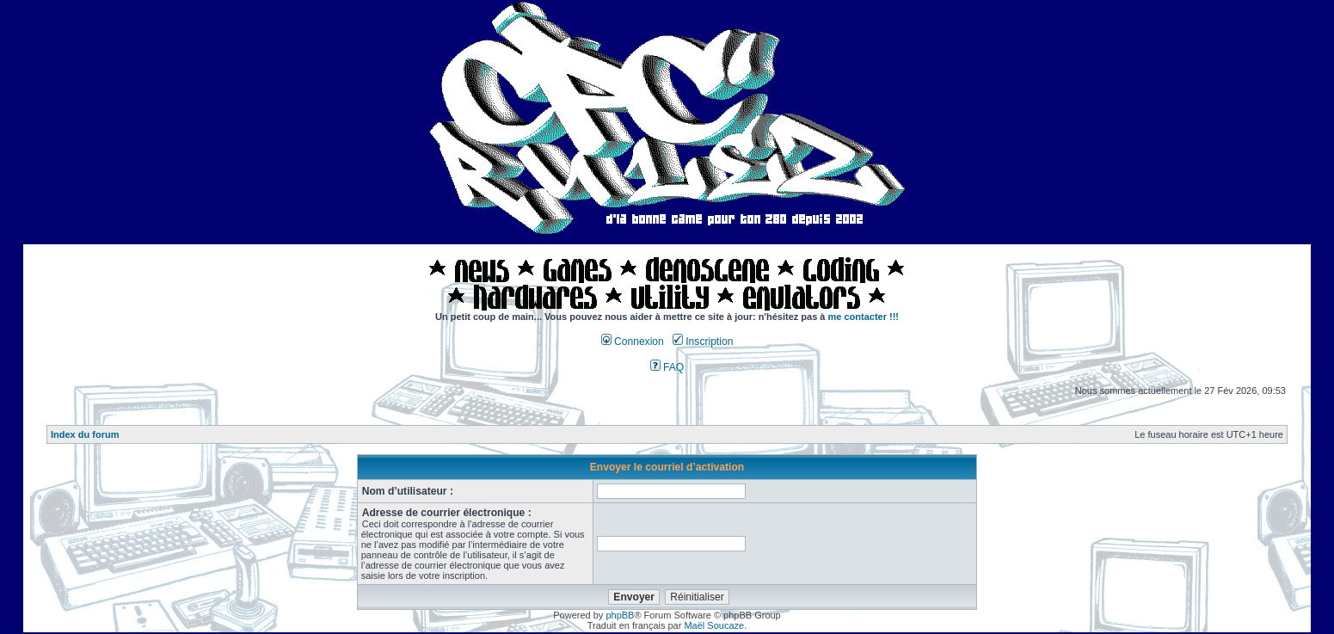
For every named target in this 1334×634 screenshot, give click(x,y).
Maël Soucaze (714, 625)
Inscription (703, 341)
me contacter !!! (864, 316)
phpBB (620, 615)
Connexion (632, 341)
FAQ (667, 367)
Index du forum (85, 434)
